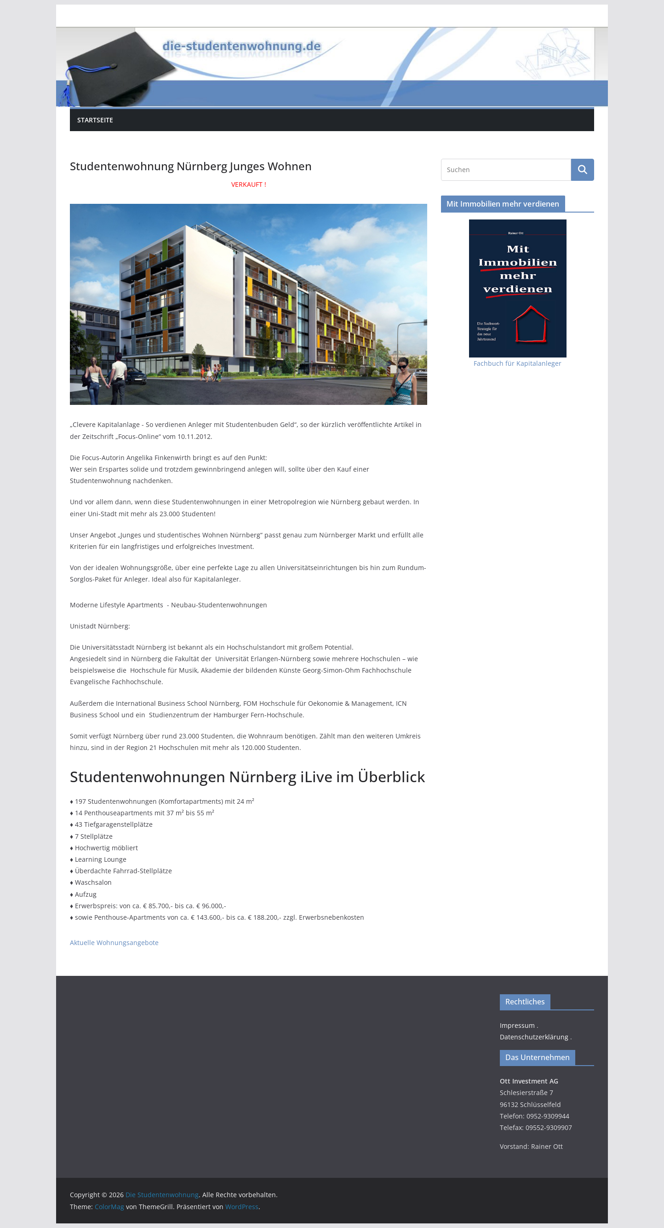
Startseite (95, 119)
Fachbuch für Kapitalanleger (517, 363)
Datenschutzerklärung (534, 1036)
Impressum (517, 1025)
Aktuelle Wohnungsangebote (114, 942)
